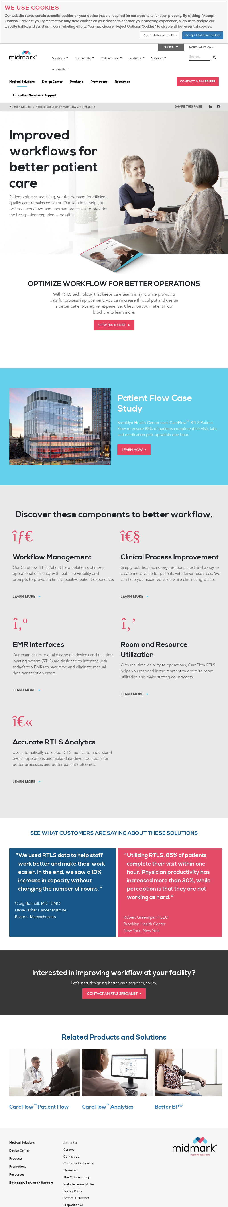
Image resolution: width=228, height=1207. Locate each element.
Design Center (52, 82)
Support (157, 58)
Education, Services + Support (35, 96)
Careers (68, 1150)
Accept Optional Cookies (202, 35)
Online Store (110, 58)
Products (135, 58)
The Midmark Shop (76, 1177)
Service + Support (76, 1198)
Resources (122, 82)
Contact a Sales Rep (197, 82)
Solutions (59, 58)
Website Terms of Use (78, 1184)
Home (13, 107)
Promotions (99, 82)
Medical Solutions (22, 82)
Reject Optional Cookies (160, 35)
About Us (59, 69)
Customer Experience (78, 1163)
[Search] (214, 57)
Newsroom (71, 1170)
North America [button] (201, 47)
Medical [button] (171, 47)
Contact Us (83, 58)
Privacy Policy (72, 1191)
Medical (26, 107)
